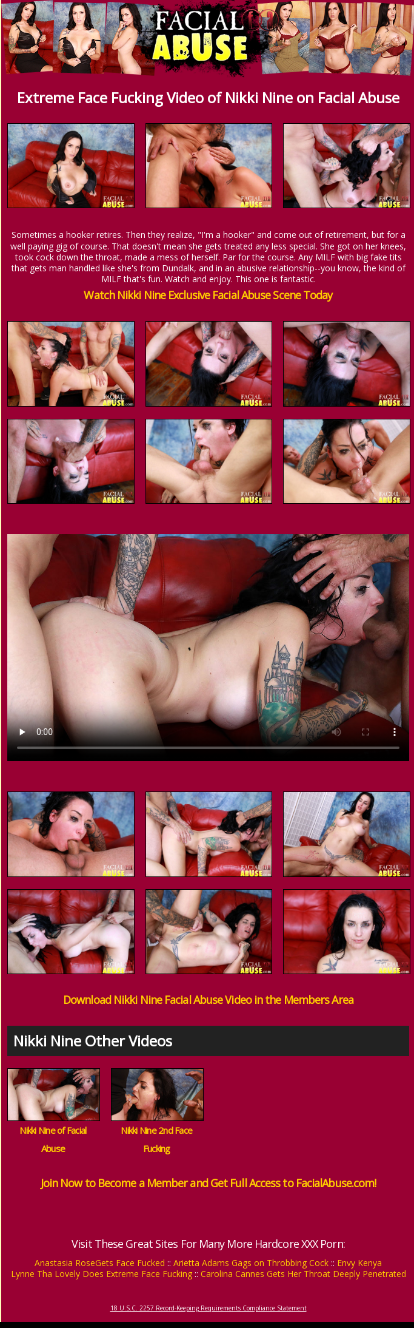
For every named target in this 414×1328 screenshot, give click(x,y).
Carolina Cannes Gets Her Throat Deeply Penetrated (303, 1273)
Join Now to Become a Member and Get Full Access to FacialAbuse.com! (208, 1183)
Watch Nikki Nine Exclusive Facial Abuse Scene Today (208, 295)
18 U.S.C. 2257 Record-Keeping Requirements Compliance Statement (208, 1308)
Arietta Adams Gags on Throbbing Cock (251, 1263)
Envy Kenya (359, 1263)
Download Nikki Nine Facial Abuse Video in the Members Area (208, 999)
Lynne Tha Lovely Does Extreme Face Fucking (101, 1273)
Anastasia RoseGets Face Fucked (100, 1263)
